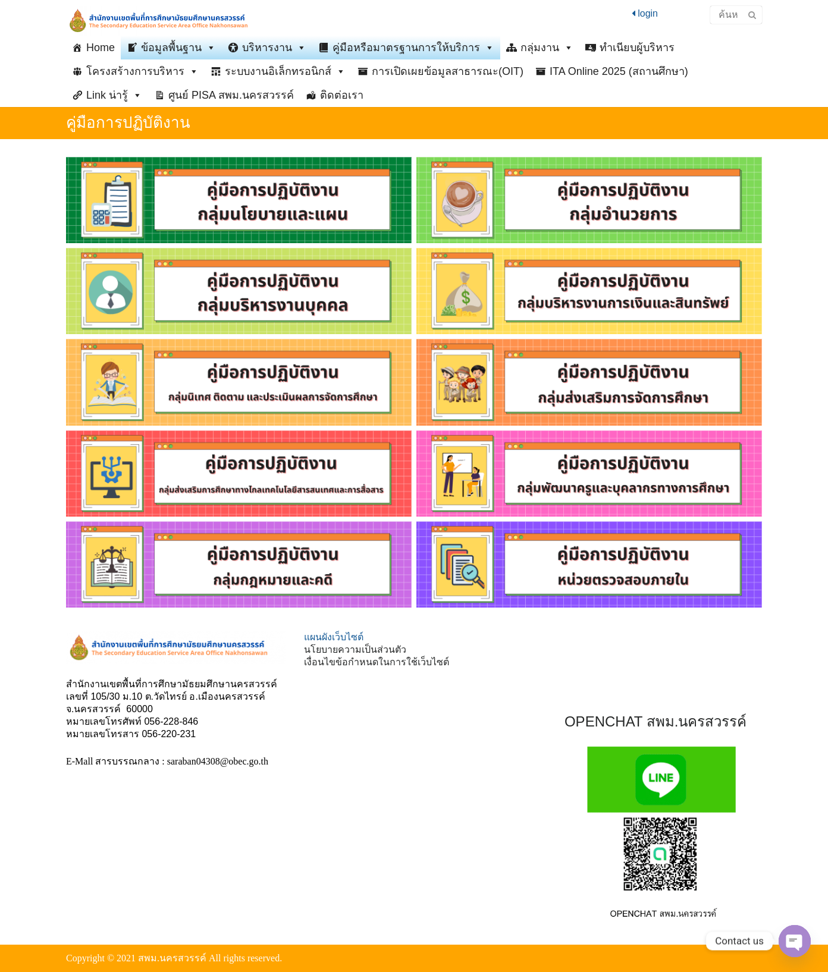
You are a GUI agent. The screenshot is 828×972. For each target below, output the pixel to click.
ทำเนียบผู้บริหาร (637, 48)
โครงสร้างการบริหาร (142, 71)
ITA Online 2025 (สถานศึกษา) (619, 71)
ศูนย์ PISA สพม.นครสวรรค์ (231, 95)
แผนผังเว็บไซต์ (333, 637)
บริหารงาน (274, 47)
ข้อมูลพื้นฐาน (178, 47)
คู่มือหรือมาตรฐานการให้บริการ (413, 47)
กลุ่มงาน (546, 47)
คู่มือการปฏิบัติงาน (128, 122)
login (645, 13)
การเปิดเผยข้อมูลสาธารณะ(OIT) (447, 71)
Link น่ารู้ (114, 95)
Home (100, 48)
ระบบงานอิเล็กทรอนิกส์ (285, 71)
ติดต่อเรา (341, 95)
